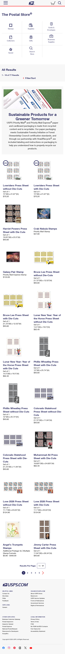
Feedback (5, 600)
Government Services (37, 603)
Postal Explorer (7, 626)
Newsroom (34, 596)
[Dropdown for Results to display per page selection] (41, 565)
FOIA (32, 624)
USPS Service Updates (38, 598)
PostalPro (5, 633)
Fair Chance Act (35, 629)
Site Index (5, 596)
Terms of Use (35, 621)
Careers (4, 607)
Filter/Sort (30, 78)
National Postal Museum (9, 629)
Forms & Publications (37, 600)
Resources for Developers (10, 631)
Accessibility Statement (38, 631)
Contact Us (5, 593)
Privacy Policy (35, 619)
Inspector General (7, 624)
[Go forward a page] (43, 572)
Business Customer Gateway (11, 619)
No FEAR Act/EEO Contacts (39, 626)
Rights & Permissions (37, 605)
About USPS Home (36, 593)
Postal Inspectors (7, 621)
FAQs (4, 598)
